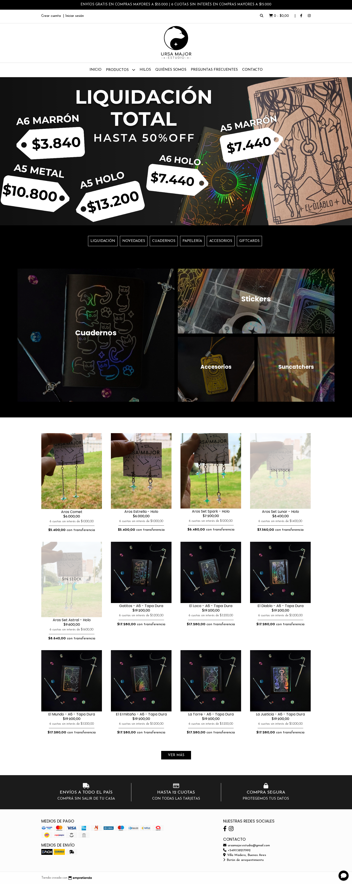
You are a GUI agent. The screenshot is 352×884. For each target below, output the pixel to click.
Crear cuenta (51, 16)
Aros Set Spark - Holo (211, 511)
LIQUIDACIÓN (102, 241)
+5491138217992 (237, 850)
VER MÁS (176, 755)
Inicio (95, 70)
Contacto (252, 70)
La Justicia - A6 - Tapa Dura (280, 714)
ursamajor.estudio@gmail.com (246, 845)
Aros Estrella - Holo (141, 511)
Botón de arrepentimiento (243, 860)
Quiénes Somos (170, 70)
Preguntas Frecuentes (214, 70)
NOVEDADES (133, 241)
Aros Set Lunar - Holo (280, 511)
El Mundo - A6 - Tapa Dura (71, 714)
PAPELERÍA (192, 241)
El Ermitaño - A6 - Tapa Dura (141, 714)
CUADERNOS (163, 241)
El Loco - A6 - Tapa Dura (210, 605)
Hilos (145, 70)
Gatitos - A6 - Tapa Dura (141, 605)
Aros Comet (71, 511)
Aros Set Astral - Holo (72, 620)
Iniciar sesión (74, 16)
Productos (120, 70)
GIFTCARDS (249, 241)
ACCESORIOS (220, 241)
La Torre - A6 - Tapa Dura (211, 714)
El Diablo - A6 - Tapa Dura (280, 605)
